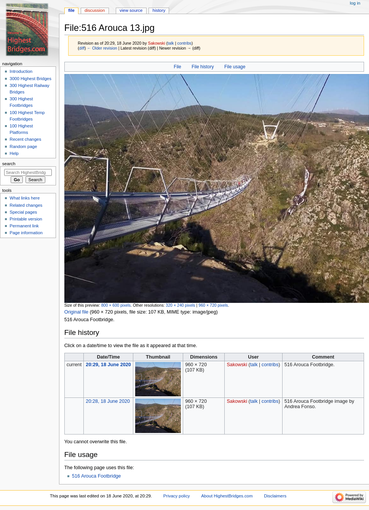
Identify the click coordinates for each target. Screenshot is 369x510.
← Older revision (102, 48)
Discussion (95, 10)
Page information (26, 232)
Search (9, 163)
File (177, 66)
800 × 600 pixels (116, 305)
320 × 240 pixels (180, 305)
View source (131, 10)
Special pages (23, 212)
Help (14, 153)
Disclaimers (275, 496)
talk (171, 43)
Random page (23, 146)
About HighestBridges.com (226, 496)
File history (203, 66)
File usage (235, 66)
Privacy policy (176, 496)
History (159, 10)
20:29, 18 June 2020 (108, 364)
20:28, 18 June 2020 (108, 401)
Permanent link (24, 226)
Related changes (26, 205)
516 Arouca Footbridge (96, 476)
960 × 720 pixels (213, 305)
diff (82, 48)
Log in (355, 3)
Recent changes (25, 139)
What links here (25, 198)
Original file (76, 312)
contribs (184, 43)
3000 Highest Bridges (30, 78)
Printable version (26, 219)
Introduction (21, 71)
